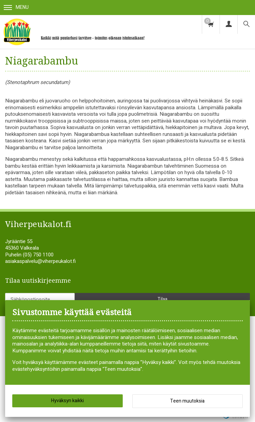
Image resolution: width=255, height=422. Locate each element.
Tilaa (162, 299)
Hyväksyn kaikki (67, 400)
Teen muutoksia (187, 401)
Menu (16, 7)
